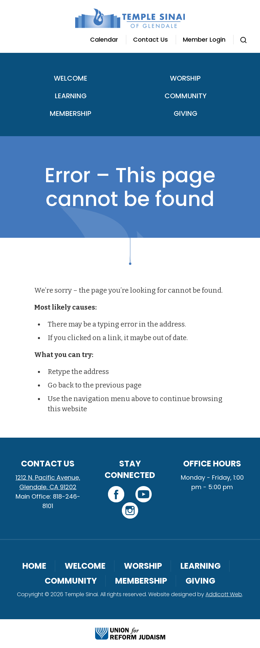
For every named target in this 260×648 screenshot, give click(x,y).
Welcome (70, 78)
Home (34, 565)
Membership (70, 113)
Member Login (204, 39)
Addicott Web (223, 594)
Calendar (104, 39)
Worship (185, 78)
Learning (71, 96)
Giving (185, 113)
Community (186, 96)
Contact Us (150, 39)
